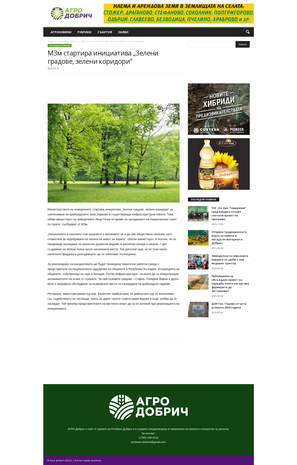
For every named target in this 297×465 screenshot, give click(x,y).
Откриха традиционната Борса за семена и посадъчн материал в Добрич (229, 237)
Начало (51, 41)
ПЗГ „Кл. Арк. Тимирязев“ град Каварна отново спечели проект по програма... (229, 213)
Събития (105, 32)
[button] (247, 32)
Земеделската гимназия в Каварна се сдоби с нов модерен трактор (230, 259)
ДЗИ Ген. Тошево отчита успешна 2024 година (229, 305)
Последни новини (68, 41)
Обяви (123, 32)
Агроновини (61, 32)
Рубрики (84, 32)
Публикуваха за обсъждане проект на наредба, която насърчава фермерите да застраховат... (230, 283)
